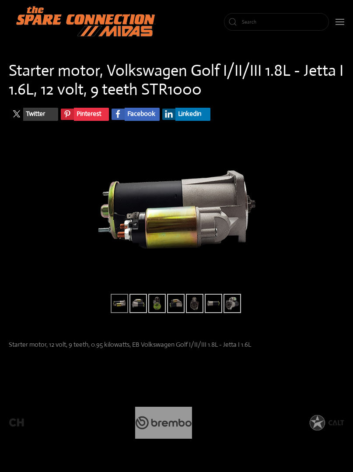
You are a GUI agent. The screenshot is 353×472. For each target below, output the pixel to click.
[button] (340, 21)
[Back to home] (87, 22)
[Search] (276, 22)
